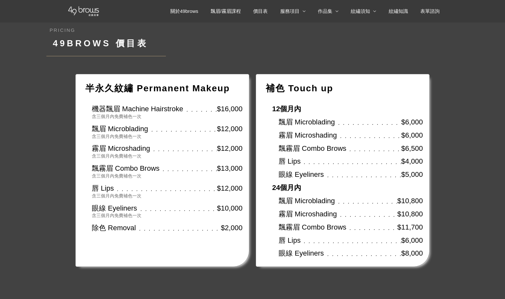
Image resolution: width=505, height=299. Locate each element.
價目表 (275, 11)
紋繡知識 (402, 11)
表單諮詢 (431, 11)
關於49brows (204, 11)
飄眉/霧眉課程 (243, 11)
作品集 (334, 11)
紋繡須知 (367, 11)
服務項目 (301, 11)
